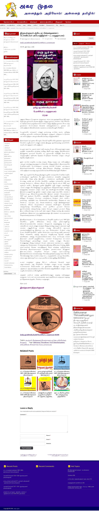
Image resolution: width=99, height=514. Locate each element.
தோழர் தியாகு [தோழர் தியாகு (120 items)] (86, 348)
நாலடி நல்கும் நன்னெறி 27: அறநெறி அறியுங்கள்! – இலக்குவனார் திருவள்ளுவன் (83, 57)
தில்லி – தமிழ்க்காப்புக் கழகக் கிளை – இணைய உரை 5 (87, 149)
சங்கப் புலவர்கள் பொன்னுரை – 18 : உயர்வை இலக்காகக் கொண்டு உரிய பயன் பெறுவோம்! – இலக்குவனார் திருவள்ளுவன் (88, 292)
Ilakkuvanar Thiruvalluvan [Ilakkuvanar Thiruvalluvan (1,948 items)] (81, 314)
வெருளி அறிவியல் (9, 263)
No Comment (61, 39)
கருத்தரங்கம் (7, 180)
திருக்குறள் (33, 22)
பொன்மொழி (7, 246)
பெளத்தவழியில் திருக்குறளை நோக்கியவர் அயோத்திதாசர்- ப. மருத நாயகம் (58, 455)
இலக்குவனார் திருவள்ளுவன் (31, 39)
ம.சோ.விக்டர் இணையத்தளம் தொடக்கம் (78, 479)
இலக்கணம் (7, 158)
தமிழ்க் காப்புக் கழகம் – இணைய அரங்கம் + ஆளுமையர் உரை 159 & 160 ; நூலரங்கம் (83, 67)
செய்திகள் (42, 25)
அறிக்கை (6, 145)
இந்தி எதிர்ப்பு (8, 156)
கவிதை (29, 25)
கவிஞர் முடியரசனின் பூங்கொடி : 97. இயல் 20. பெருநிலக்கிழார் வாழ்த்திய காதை (87, 275)
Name (48, 435)
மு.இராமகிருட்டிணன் (10, 250)
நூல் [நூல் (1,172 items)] (92, 315)
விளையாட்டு (7, 258)
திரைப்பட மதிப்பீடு (9, 212)
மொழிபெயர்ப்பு (8, 254)
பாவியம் (35, 25)
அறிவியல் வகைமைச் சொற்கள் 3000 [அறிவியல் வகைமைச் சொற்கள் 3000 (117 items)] (83, 350)
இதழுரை (6, 154)
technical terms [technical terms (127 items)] (85, 343)
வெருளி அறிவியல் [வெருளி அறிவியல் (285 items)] (81, 322)
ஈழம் (5, 167)
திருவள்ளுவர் (34, 344)
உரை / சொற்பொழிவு (9, 171)
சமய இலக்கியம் (11, 25)
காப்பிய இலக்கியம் (9, 190)
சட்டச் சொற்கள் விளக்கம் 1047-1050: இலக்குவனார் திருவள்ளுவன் (62, 373)
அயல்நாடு (13, 28)
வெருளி (6, 261)
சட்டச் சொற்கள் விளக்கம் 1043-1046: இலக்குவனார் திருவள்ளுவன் (28, 394)
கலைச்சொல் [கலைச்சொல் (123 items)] (89, 346)
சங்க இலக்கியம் (22, 22)
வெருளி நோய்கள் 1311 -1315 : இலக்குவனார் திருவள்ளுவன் (81, 62)
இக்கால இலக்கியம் (46, 22)
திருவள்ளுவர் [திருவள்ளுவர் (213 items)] (87, 330)
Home (8, 28)
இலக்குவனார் (8, 160)
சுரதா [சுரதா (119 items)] (92, 348)
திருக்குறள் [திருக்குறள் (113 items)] (76, 352)
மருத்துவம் (7, 248)
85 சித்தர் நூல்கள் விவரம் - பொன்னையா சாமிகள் (78, 470)
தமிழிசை (6, 207)
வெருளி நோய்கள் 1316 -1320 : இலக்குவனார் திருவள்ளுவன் (81, 52)
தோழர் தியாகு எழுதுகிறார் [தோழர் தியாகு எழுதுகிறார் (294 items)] (81, 319)
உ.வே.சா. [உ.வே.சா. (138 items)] (89, 341)
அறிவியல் (2, 25)
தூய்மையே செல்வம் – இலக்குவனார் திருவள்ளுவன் (87, 236)
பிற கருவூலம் (7, 239)
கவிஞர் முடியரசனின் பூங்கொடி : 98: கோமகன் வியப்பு (88, 262)
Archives (6, 271)
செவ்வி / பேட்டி (8, 203)
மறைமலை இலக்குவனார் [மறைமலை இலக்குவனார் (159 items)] (81, 337)
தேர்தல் (6, 214)
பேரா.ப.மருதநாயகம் (45, 344)
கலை (5, 182)
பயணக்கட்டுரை (8, 231)
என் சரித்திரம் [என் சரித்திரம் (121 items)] (77, 348)
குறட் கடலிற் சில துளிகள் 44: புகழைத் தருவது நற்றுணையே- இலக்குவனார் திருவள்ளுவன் (61, 396)
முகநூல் (6, 252)
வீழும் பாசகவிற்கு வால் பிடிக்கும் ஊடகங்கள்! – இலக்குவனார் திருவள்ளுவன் (11, 39)
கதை (24, 25)
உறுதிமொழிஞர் (8, 173)
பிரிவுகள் (88, 43)
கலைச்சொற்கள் (8, 184)
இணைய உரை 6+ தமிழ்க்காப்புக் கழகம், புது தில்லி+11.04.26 (88, 96)
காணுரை (6, 188)
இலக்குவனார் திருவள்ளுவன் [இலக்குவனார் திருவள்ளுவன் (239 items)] (80, 326)
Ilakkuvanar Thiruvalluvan (41, 342)
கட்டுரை (19, 25)
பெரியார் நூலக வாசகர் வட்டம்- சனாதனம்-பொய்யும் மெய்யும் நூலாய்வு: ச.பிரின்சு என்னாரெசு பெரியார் (87, 125)
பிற (57, 25)
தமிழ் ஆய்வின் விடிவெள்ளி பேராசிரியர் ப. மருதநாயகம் (37, 42)
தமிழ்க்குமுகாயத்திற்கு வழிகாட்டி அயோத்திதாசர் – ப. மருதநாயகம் (28, 455)
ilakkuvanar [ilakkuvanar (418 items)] (78, 318)
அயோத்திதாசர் (24, 344)
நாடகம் (6, 220)
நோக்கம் (69, 22)
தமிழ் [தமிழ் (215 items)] (80, 330)
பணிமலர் (6, 226)
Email (48, 439)
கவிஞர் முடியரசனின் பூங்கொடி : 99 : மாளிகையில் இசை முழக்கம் (88, 249)
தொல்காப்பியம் (9, 22)
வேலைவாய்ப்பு (50, 25)
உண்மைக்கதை (8, 169)
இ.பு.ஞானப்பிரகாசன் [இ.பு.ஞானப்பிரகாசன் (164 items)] (80, 334)
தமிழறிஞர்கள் (61, 340)
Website (48, 443)
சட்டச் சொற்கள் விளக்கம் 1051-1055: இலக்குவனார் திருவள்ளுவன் (28, 373)
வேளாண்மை (7, 267)
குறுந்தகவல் (7, 194)
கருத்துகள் (81, 43)
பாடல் (6, 233)
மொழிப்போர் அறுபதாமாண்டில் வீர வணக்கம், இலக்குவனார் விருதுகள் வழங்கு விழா (88, 165)
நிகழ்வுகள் (59, 22)
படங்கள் (6, 224)
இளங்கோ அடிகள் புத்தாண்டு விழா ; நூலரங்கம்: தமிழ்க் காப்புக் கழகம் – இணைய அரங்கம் (88, 109)
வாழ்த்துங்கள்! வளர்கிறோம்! (75, 483)
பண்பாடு (6, 229)
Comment (23, 414)
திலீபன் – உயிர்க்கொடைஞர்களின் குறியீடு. (9, 49)
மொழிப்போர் (8, 256)
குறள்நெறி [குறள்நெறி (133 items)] (76, 343)
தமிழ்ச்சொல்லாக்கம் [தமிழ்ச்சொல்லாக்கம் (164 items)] (80, 332)
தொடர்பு (62, 25)
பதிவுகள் (75, 43)
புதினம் (6, 241)
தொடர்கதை (7, 216)
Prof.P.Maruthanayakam (57, 342)
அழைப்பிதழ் (7, 150)
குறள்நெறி (7, 192)
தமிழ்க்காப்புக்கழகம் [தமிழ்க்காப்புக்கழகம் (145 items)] (79, 341)
